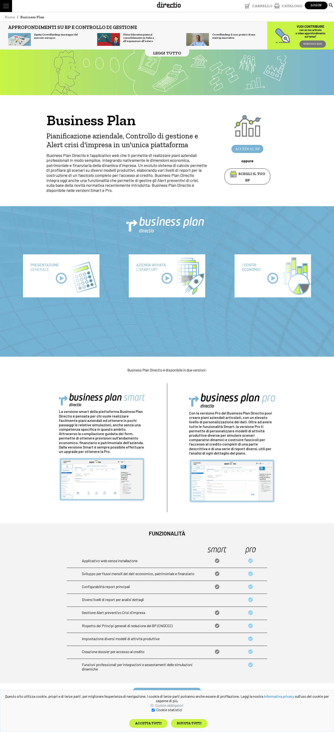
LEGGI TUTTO (167, 53)
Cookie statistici (169, 709)
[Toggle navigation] (6, 6)
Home (10, 17)
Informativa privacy (279, 696)
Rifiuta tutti (189, 723)
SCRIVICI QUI (312, 43)
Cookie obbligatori (169, 705)
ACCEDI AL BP (247, 149)
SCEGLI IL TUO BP (247, 173)
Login (316, 5)
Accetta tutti (148, 723)
